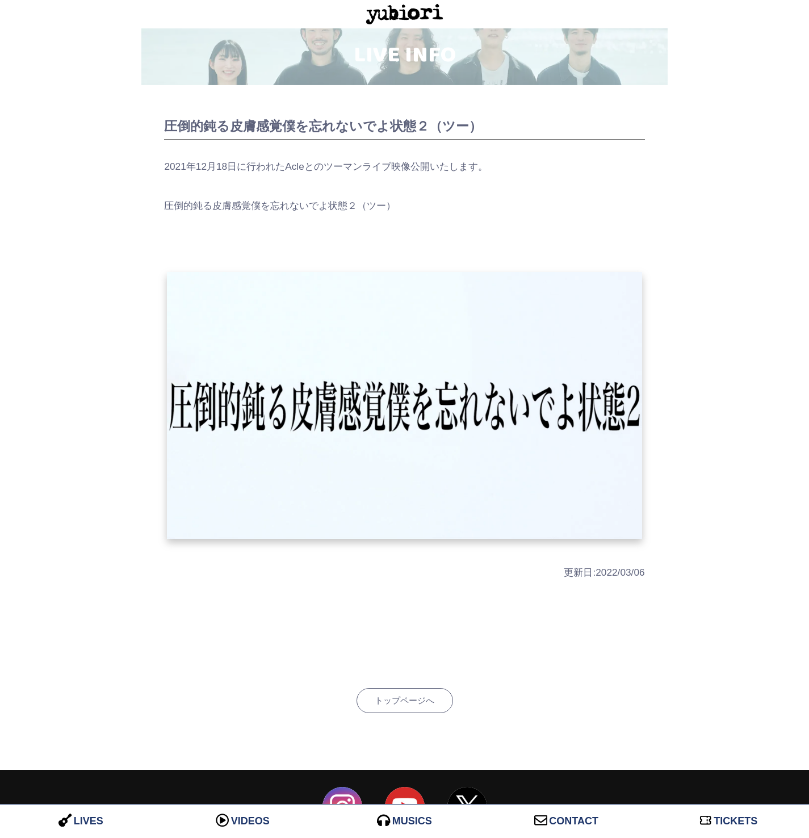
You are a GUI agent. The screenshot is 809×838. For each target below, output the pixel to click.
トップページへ (404, 700)
